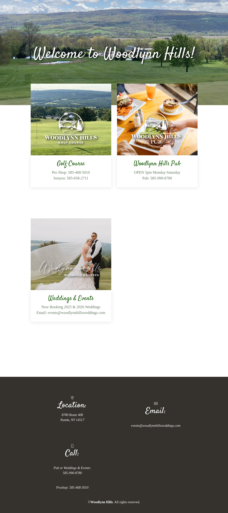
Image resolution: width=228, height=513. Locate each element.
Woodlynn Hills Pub (157, 163)
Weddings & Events (71, 298)
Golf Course (71, 163)
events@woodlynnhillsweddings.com (155, 425)
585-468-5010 (78, 487)
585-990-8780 (72, 473)
